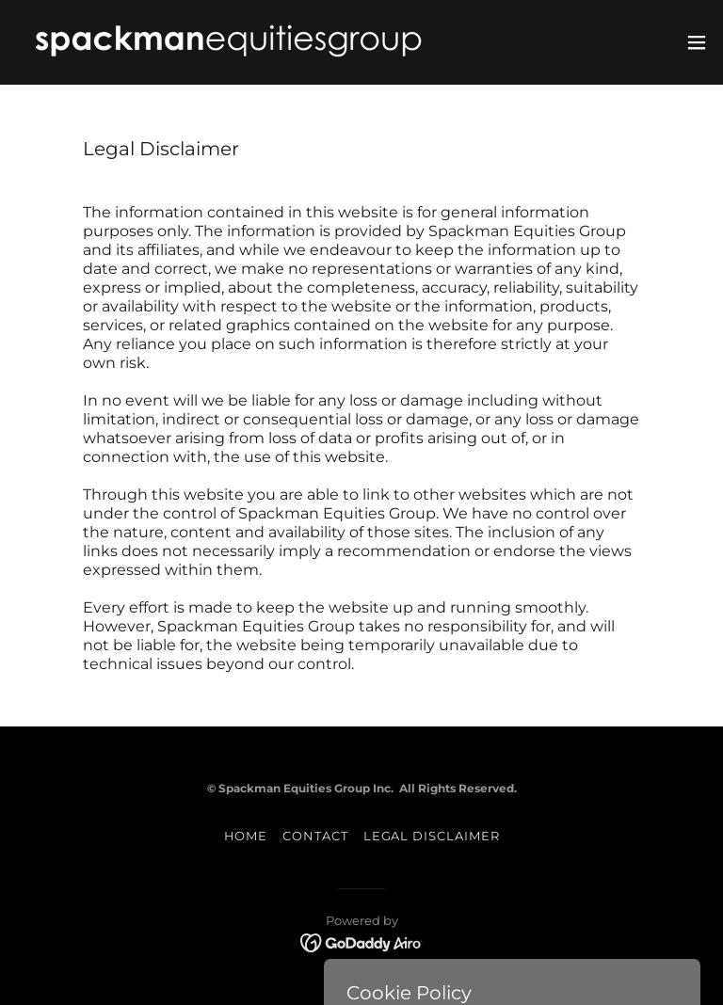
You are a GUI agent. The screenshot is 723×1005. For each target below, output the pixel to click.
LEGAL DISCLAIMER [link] (431, 835)
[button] (696, 42)
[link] (228, 42)
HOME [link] (246, 835)
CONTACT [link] (314, 835)
